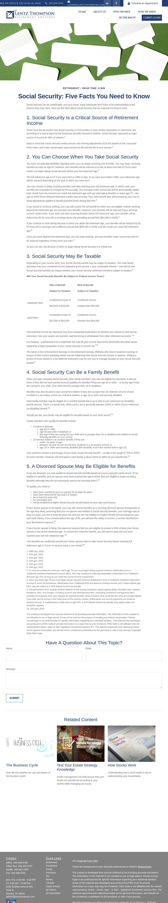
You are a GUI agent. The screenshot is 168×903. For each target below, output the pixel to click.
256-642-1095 (21, 869)
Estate (49, 869)
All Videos (51, 889)
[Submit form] (14, 698)
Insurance (51, 872)
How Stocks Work (122, 765)
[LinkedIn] (107, 3)
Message (10, 669)
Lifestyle (50, 883)
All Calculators (53, 893)
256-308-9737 (25, 866)
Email (88, 648)
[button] (82, 12)
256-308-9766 (54, 3)
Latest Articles (53, 886)
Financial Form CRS (87, 861)
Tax (48, 876)
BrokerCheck (144, 866)
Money (49, 879)
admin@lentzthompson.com (85, 3)
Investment (51, 865)
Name (9, 648)
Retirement (51, 862)
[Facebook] (116, 3)
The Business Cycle (22, 765)
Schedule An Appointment (142, 3)
